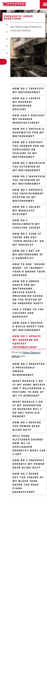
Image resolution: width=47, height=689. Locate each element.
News (23, 508)
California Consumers (15, 563)
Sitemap (24, 545)
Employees (23, 520)
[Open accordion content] (5, 90)
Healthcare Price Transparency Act (23, 557)
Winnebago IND (24, 503)
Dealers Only (23, 525)
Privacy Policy (9, 545)
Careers (23, 514)
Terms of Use (35, 563)
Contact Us (23, 551)
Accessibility (38, 545)
